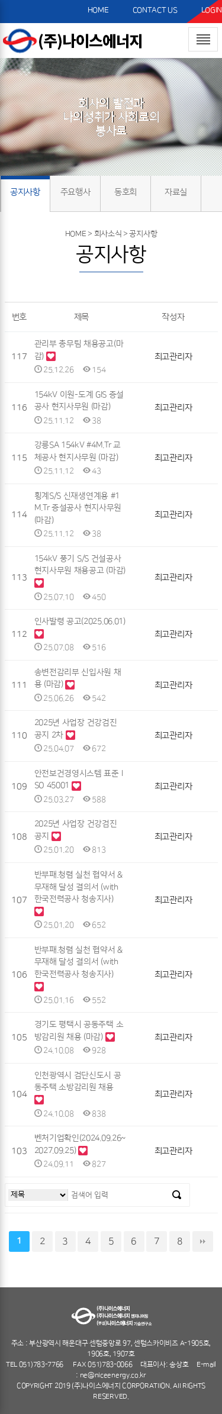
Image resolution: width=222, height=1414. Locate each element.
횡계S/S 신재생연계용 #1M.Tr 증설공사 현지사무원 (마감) (78, 508)
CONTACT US (155, 10)
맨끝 (202, 1241)
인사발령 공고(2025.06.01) (80, 621)
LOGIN (212, 10)
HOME (98, 10)
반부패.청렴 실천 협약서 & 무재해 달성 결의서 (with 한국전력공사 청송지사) (78, 887)
